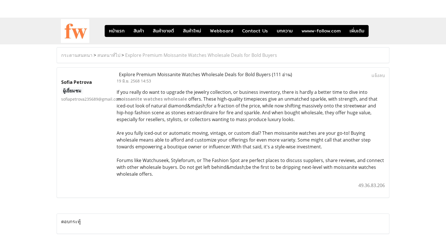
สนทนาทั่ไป (108, 55)
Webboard (221, 30)
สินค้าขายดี (163, 30)
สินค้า (138, 30)
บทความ (285, 30)
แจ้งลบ (378, 75)
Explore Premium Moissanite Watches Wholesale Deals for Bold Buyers (201, 55)
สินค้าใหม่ (192, 30)
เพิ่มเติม (357, 30)
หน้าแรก (117, 30)
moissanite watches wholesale (152, 99)
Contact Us (255, 30)
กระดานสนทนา (76, 55)
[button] (377, 31)
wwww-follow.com (321, 30)
